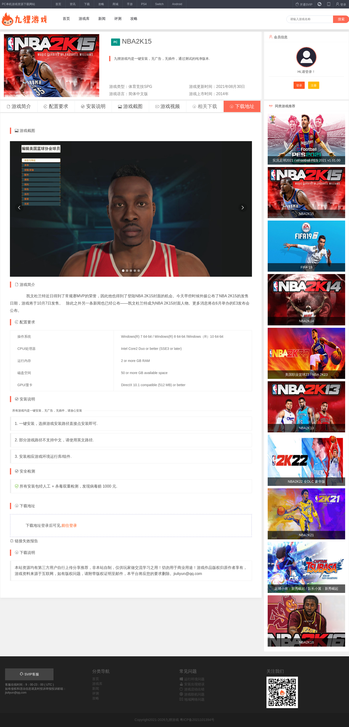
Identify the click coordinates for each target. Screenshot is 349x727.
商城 (115, 4)
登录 (341, 4)
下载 (87, 4)
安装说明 (93, 106)
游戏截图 (130, 106)
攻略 (101, 4)
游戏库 (84, 18)
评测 (117, 18)
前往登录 (69, 525)
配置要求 (56, 106)
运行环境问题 (192, 679)
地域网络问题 (192, 699)
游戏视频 (167, 106)
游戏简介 (19, 106)
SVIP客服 (29, 674)
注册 (314, 85)
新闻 (102, 18)
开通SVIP (303, 4)
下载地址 (242, 106)
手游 (130, 4)
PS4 (144, 4)
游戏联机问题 (192, 694)
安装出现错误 (192, 684)
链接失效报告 (24, 541)
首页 (58, 4)
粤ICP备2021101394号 (197, 720)
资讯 (73, 4)
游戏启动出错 (192, 689)
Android (177, 4)
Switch (159, 4)
